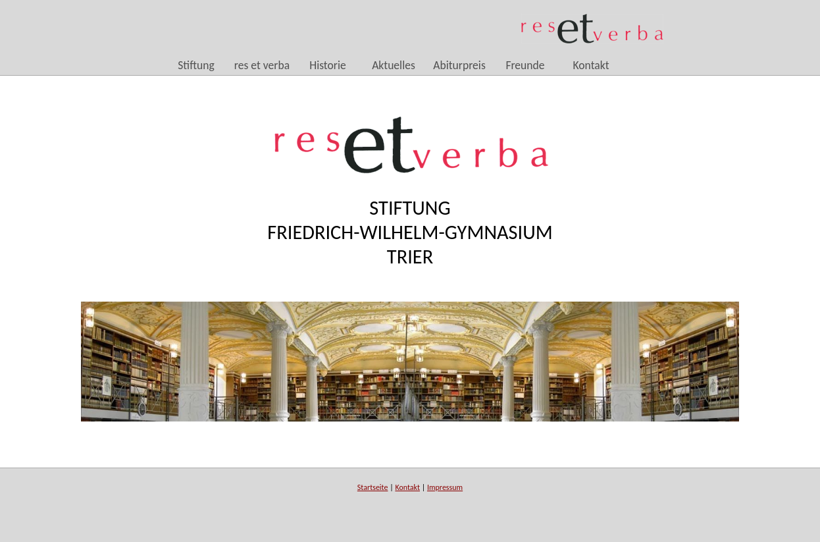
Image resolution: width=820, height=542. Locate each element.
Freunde (524, 65)
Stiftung (196, 65)
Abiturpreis (459, 65)
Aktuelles (393, 65)
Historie (327, 65)
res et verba (262, 65)
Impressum (445, 487)
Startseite (372, 487)
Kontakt (591, 65)
